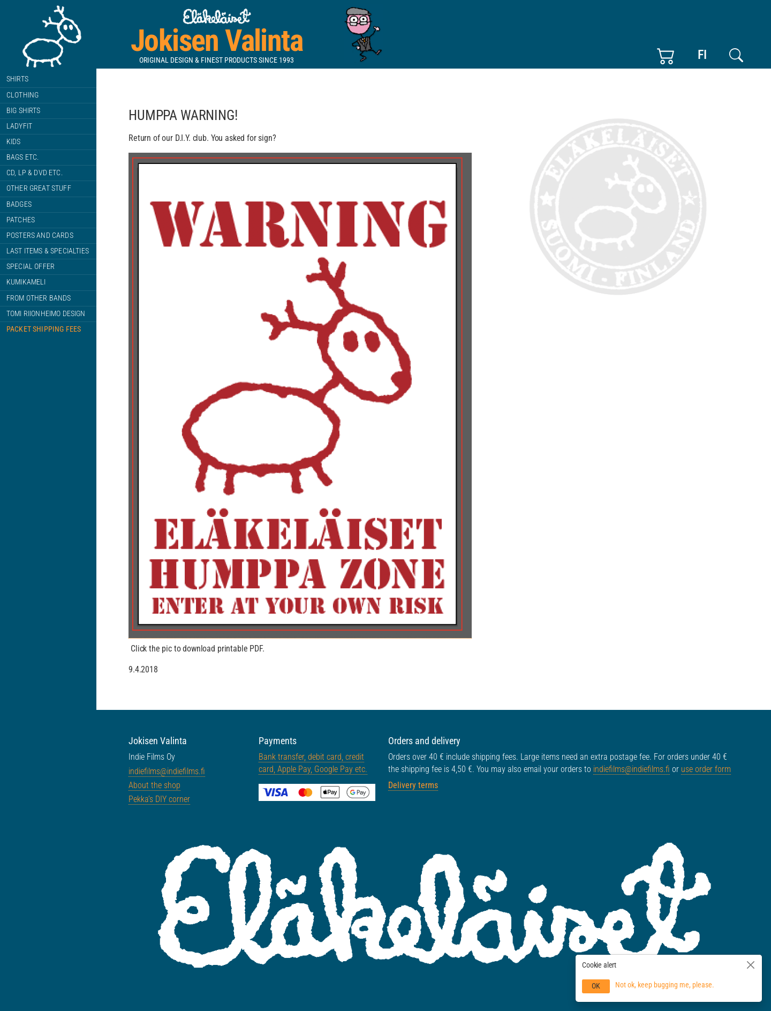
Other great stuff (38, 188)
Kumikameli (26, 282)
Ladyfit (19, 126)
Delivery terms (413, 785)
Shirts (17, 79)
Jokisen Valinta (217, 40)
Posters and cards (39, 235)
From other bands (38, 298)
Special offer (30, 266)
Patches (20, 219)
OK (596, 986)
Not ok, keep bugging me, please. (664, 984)
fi (702, 54)
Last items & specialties (47, 251)
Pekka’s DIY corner (159, 799)
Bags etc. (22, 157)
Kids (13, 141)
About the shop (154, 785)
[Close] (751, 965)
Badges (19, 204)
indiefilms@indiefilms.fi (166, 771)
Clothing (22, 95)
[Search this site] (736, 55)
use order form (706, 769)
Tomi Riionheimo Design (46, 313)
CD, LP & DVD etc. (34, 172)
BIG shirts (23, 110)
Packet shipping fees (43, 329)
